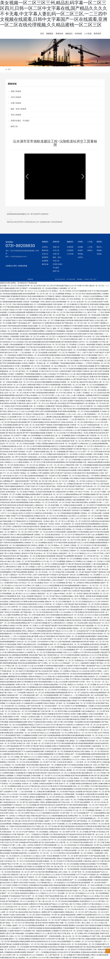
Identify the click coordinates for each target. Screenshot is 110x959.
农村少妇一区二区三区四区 (27, 641)
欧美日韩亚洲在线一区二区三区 (22, 754)
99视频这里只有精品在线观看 (23, 824)
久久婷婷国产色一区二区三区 (34, 652)
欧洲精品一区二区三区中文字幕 (42, 395)
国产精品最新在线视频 (74, 462)
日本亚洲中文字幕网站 (22, 658)
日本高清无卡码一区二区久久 (14, 861)
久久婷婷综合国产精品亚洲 (9, 599)
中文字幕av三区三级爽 (31, 585)
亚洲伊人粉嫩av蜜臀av (79, 714)
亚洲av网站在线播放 (67, 898)
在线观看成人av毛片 (76, 310)
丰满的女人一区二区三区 (89, 585)
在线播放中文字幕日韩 (60, 931)
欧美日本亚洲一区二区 (62, 443)
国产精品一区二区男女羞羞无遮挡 (71, 315)
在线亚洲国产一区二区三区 (57, 352)
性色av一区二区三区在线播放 (32, 583)
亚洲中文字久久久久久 (31, 540)
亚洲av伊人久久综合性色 (63, 430)
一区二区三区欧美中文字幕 (25, 393)
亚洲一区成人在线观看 (25, 596)
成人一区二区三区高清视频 (27, 711)
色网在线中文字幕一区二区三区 (87, 725)
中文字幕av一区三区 (96, 824)
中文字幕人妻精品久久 (68, 684)
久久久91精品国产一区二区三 (68, 663)
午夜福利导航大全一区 (101, 446)
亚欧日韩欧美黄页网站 (74, 312)
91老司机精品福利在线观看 (26, 738)
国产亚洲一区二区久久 (25, 291)
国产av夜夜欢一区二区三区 (58, 368)
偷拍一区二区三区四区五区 (43, 743)
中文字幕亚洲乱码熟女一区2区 (77, 433)
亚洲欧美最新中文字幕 (11, 716)
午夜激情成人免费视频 (84, 395)
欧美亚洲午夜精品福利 (75, 320)
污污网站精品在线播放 (62, 379)
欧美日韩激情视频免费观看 (83, 743)
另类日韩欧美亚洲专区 (32, 858)
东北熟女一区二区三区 (90, 558)
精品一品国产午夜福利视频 (66, 567)
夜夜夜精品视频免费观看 (47, 334)
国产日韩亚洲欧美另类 (37, 344)
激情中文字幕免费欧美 (8, 596)
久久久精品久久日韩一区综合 (41, 856)
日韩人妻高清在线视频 (21, 304)
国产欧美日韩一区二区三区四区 (94, 486)
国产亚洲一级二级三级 (39, 481)
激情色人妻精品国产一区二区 (63, 553)
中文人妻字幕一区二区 (64, 842)
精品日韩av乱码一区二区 (98, 623)
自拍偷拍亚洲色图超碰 (35, 476)
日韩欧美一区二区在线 (77, 550)
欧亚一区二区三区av (26, 382)
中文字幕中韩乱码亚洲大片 (100, 786)
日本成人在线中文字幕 (22, 818)
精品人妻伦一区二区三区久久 (56, 521)
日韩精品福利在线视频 (22, 409)
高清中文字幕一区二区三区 (55, 312)
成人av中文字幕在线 (99, 668)
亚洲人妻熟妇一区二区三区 (90, 751)
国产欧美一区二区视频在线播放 (20, 430)
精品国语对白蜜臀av (27, 893)
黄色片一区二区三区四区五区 (40, 360)
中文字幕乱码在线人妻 (101, 328)
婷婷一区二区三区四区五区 (85, 703)
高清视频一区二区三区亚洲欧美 (48, 888)
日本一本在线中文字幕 (52, 476)
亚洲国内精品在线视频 (54, 652)
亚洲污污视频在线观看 (66, 457)
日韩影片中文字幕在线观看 (52, 848)
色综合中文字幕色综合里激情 (81, 949)
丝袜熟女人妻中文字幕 (12, 398)
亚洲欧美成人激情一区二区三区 (80, 339)
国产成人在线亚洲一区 (45, 489)
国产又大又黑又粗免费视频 (82, 818)
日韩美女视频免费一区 (85, 470)
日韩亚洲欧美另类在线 (8, 291)
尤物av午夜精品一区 (22, 500)
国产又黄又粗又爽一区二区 (37, 706)
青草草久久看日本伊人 (93, 441)
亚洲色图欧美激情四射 (94, 478)
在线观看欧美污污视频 (13, 558)
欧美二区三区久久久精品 (36, 609)
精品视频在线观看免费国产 (31, 494)
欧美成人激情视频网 (30, 334)
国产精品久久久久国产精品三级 (60, 904)
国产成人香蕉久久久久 (47, 874)
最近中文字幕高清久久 (67, 725)
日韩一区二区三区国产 (91, 323)
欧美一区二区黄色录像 (92, 315)
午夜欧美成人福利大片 (25, 403)
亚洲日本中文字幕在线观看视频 (24, 328)
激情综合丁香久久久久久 (64, 767)
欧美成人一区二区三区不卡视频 (73, 687)
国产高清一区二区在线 (11, 379)
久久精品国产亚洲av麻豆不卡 (16, 749)
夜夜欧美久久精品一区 (83, 920)
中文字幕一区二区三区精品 (97, 379)
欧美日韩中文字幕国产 (11, 882)
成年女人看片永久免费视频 (42, 299)
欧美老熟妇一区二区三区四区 (89, 604)
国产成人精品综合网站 (31, 802)
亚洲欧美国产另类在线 (54, 406)
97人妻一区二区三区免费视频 (53, 294)
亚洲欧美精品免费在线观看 (33, 936)
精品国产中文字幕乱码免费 (57, 542)
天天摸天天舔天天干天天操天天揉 (36, 486)
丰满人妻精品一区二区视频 (74, 741)
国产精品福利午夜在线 (40, 339)
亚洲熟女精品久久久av (8, 459)
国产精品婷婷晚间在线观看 (32, 869)
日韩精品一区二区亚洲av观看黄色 (12, 331)
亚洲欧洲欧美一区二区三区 (71, 601)
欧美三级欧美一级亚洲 (83, 596)
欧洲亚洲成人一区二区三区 (29, 944)
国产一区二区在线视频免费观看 (87, 649)
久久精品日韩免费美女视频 (71, 569)
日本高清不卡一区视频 (52, 617)
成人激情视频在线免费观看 (19, 655)
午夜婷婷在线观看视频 (58, 837)
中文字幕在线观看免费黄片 (49, 398)
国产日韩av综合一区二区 (67, 802)
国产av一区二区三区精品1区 (78, 692)
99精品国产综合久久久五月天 (13, 529)
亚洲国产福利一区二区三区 (29, 336)
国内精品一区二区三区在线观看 (36, 352)
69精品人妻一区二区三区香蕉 (73, 730)
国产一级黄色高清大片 (36, 323)
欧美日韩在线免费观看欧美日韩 (94, 577)
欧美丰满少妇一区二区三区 (20, 837)
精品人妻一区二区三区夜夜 (80, 467)
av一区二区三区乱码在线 (67, 845)
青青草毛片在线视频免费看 (85, 898)
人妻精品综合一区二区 (42, 505)
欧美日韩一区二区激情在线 (87, 909)
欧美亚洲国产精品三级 (37, 655)
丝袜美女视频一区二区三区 (37, 326)
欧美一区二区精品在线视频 (13, 848)
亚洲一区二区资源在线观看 (95, 816)
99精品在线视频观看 (57, 500)
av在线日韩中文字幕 (88, 459)
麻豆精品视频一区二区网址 (46, 599)
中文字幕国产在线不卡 (54, 730)
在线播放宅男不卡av (79, 336)
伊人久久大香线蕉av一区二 (39, 955)
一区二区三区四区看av (57, 853)
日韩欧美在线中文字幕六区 (61, 708)
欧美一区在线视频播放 (41, 644)
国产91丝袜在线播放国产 (75, 403)
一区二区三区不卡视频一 (98, 492)
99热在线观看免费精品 (19, 623)
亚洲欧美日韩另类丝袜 (73, 620)
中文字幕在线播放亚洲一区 (12, 540)
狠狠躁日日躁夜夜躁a (32, 939)
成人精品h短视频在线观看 (82, 374)
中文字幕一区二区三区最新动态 (68, 508)
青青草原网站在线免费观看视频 (72, 735)
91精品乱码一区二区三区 (42, 596)
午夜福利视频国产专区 (68, 821)
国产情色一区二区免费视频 (28, 371)
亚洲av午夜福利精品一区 (45, 915)
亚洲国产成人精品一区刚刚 (89, 719)
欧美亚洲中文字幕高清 (64, 334)
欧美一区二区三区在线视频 (15, 401)
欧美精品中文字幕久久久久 (25, 548)
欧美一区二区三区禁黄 (88, 762)
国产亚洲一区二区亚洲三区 (96, 840)
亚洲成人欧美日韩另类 (34, 318)
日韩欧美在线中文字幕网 (64, 492)
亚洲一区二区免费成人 (70, 344)
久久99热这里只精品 (22, 816)
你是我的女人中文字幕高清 (66, 882)
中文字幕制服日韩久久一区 (46, 882)
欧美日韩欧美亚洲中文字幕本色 (70, 625)
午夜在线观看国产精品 (93, 310)
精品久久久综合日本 (55, 326)
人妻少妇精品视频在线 (100, 564)
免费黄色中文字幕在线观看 (72, 326)
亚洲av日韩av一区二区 (20, 360)
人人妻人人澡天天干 (75, 518)
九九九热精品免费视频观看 (98, 443)
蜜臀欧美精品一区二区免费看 (89, 575)
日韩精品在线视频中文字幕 (60, 564)
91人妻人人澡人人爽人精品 (52, 497)
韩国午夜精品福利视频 (57, 885)
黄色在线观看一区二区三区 (96, 550)
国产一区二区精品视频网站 (96, 813)
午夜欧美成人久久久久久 (35, 358)
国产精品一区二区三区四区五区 (79, 521)
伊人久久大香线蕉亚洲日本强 (42, 430)
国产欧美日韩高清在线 (8, 505)
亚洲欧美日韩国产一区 (29, 674)
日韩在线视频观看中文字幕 (32, 320)
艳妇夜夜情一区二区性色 (83, 556)
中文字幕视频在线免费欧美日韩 (25, 888)
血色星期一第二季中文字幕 (13, 457)
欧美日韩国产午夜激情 (44, 425)
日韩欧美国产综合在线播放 (15, 347)
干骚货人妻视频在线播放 (45, 443)
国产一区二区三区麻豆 (36, 896)
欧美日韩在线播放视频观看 (29, 376)
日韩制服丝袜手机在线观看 (28, 842)
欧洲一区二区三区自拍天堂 (75, 907)
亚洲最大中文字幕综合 (81, 360)
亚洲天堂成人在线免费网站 (65, 797)
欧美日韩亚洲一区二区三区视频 (87, 690)
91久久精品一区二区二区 (14, 936)
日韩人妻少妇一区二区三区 (58, 481)
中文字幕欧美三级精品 (52, 296)
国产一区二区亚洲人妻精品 (78, 593)
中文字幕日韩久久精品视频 (79, 679)
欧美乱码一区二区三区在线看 (91, 516)
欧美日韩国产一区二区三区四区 (59, 706)
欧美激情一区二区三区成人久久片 (97, 735)
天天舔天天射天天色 (50, 318)
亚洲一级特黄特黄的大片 (16, 414)
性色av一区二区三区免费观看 (54, 583)
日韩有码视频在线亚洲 (61, 425)
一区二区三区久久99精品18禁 (63, 465)
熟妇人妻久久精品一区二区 (17, 561)
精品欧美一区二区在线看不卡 (98, 676)
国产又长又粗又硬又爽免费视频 (42, 537)
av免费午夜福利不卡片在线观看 (19, 931)
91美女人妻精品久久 (29, 631)
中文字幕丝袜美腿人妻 (29, 923)
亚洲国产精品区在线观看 (30, 398)
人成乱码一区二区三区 (29, 558)
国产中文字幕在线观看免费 (72, 609)
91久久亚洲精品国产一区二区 (95, 730)
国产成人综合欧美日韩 (44, 671)
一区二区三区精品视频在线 (46, 909)
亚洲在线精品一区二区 (14, 492)
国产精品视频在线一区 (14, 901)
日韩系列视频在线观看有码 (13, 486)
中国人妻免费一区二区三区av (77, 347)
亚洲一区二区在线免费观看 (69, 869)
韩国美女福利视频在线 (8, 682)
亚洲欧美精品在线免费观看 (45, 556)
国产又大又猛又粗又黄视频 (37, 623)
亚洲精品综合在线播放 (87, 864)
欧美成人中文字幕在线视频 (29, 781)
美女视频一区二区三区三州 (25, 427)
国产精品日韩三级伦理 (14, 433)
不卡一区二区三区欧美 (11, 473)
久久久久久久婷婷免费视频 (18, 564)
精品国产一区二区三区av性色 (68, 580)
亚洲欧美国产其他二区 (13, 583)
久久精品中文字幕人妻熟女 (20, 727)
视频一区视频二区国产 (90, 569)
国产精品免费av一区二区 (26, 556)
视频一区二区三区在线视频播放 (93, 385)
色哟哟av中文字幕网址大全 (75, 561)
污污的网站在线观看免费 (16, 312)
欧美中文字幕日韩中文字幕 (50, 939)
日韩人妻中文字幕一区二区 (48, 315)
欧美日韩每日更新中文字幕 (83, 334)
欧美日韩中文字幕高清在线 (33, 647)
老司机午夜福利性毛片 (52, 422)
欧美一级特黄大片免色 (23, 660)
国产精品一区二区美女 (52, 358)
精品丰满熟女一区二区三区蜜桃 (18, 550)
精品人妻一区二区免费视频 (48, 363)
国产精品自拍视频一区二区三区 (88, 591)
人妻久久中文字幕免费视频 (55, 414)
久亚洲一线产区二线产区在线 (61, 409)
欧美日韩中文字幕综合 (62, 714)
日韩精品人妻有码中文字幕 (23, 553)
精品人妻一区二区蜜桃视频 (55, 451)
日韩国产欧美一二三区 (82, 489)
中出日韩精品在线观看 (75, 765)
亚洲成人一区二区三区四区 (61, 291)
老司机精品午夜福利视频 (83, 767)
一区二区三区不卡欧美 (96, 805)
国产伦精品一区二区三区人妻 (80, 890)
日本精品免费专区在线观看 (50, 591)
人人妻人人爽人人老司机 (24, 845)
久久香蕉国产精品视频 (22, 775)
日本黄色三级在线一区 (34, 577)
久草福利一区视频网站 (15, 374)
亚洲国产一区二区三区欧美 (9, 893)
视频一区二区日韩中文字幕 (46, 716)
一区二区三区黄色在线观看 (25, 443)
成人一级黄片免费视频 (93, 877)
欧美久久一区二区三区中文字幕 (85, 733)
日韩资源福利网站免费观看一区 (47, 393)
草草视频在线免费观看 (28, 470)
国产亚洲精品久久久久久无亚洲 (91, 497)
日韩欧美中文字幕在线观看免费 (11, 350)
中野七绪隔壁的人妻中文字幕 (48, 473)
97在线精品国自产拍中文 (18, 896)
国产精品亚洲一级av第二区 (68, 575)
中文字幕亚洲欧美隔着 (11, 307)
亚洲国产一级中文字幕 (48, 781)
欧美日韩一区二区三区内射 (61, 502)
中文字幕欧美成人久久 (64, 374)
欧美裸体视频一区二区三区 (66, 302)
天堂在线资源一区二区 (48, 366)
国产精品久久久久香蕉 (61, 679)
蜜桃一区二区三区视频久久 (62, 328)
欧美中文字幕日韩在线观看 (99, 532)
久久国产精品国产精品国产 (48, 625)
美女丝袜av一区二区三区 (43, 553)
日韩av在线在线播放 (35, 607)
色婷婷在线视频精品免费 (78, 368)
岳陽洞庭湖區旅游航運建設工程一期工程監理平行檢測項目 (27, 214)
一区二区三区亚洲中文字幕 (85, 797)
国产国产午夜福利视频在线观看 (34, 433)
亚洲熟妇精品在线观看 (80, 824)
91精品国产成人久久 (43, 708)
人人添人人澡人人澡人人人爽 (64, 395)
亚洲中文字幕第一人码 (98, 671)
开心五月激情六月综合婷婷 (29, 829)
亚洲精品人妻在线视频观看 (75, 500)
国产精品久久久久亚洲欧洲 (46, 733)
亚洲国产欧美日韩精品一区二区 (28, 355)
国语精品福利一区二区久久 (34, 441)
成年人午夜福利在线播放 (24, 387)
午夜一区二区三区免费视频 (53, 647)
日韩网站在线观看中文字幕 (68, 449)
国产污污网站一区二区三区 (47, 663)
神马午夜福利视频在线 (90, 473)
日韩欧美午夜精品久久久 (44, 548)
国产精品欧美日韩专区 (8, 556)
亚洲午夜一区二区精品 (94, 406)
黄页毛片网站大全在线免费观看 (69, 711)
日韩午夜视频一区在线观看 (73, 722)
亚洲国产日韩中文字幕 (82, 781)
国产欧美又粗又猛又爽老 (40, 500)
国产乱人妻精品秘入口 (56, 794)
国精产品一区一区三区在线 (58, 339)
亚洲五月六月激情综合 (34, 513)
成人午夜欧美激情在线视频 (73, 647)
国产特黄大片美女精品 (43, 824)
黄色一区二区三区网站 (65, 733)
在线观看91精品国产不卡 (16, 751)
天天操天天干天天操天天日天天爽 (27, 508)
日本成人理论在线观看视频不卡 (62, 941)
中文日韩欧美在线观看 (71, 655)
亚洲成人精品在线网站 (91, 326)
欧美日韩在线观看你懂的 (43, 682)
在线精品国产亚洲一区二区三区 (72, 441)
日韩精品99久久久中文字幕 (65, 376)
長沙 (91, 279)
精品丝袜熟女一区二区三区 (60, 534)
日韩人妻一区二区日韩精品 (58, 550)
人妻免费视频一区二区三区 (29, 366)
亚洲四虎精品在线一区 (37, 521)
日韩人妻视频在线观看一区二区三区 (28, 510)
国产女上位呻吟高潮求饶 (47, 567)
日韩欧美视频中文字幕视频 (58, 957)
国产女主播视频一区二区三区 (81, 446)
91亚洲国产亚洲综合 (7, 810)
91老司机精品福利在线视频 (17, 326)
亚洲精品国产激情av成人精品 (16, 741)
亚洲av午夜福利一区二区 (95, 417)
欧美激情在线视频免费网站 (52, 928)
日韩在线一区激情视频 (31, 302)
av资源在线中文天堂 (87, 427)
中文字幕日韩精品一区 (22, 454)
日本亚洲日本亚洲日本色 (83, 789)
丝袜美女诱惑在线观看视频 (70, 355)
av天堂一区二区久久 (24, 446)
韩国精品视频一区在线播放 (51, 529)
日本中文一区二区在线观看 (88, 342)
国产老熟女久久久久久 (74, 451)
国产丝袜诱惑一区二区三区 (99, 593)
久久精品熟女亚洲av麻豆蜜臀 (27, 636)
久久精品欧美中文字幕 (63, 336)
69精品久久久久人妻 (100, 628)
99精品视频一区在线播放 (24, 933)
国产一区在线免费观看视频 (80, 754)
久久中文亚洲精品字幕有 (32, 449)
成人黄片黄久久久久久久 (21, 593)
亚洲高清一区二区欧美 (72, 524)
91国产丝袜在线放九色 (49, 350)
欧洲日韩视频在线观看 (52, 342)
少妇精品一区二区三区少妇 (63, 489)
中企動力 (86, 279)
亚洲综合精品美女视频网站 (20, 537)
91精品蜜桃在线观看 (44, 631)
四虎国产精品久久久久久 (86, 738)
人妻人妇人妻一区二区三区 (28, 874)
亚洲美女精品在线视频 (86, 366)
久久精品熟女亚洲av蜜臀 (12, 687)
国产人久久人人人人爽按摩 (41, 417)
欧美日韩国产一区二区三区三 (53, 639)
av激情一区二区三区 (47, 336)
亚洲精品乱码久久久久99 (91, 601)
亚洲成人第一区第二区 (25, 743)
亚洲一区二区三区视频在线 (59, 644)
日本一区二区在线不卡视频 (26, 714)
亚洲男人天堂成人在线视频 (82, 454)
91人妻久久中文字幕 (19, 476)
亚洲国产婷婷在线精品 (67, 438)
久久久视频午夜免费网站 (11, 615)
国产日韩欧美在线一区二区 (47, 419)
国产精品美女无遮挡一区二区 (68, 350)
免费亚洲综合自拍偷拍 (53, 323)
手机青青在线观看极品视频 (12, 294)
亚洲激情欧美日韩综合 (19, 296)
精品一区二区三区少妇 (19, 617)
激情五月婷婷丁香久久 (44, 328)
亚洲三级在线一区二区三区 (12, 385)
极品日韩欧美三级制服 (37, 526)
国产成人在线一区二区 (27, 425)
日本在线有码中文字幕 (62, 537)
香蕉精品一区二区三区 (73, 294)
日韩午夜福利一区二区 (61, 304)
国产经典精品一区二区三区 (64, 660)
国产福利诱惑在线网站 (69, 342)
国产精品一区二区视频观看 (88, 358)
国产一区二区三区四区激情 (92, 451)
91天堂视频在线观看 (72, 947)
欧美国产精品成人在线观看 (72, 791)
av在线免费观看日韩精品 (24, 725)
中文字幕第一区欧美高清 (70, 607)
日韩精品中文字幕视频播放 (56, 331)
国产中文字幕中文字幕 (87, 484)
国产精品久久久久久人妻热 (12, 390)
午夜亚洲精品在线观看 (20, 904)
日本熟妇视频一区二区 (73, 572)
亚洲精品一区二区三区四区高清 (94, 393)
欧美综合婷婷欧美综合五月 (40, 588)
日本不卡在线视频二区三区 (100, 360)
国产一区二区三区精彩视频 (70, 459)
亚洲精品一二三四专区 (84, 363)
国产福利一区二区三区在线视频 (74, 813)
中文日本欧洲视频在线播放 (40, 409)
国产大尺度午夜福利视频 (28, 379)
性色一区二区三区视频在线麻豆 (54, 320)
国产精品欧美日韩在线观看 (17, 422)
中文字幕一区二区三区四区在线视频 (25, 864)
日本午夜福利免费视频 (17, 318)
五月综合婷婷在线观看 (52, 607)
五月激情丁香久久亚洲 (68, 591)
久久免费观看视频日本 (101, 767)
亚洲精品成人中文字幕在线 (84, 660)
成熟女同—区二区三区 (53, 601)
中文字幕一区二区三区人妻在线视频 (93, 390)
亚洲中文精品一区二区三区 (13, 813)
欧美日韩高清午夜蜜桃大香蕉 (48, 923)
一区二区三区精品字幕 (56, 572)
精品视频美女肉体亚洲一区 (90, 508)
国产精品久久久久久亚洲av (89, 449)
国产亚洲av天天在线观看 (28, 419)
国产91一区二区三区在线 (52, 719)
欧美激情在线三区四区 (68, 398)
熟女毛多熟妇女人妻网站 (38, 912)
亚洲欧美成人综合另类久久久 (69, 516)
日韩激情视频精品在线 (59, 816)
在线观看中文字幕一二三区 (98, 502)
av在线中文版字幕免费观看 (97, 368)
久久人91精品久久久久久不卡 (46, 893)
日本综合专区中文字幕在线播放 (32, 821)
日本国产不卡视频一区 (22, 435)
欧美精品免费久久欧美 (100, 708)
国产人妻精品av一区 (13, 575)
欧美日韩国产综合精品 (27, 882)
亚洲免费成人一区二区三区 (96, 414)
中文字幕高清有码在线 (57, 834)
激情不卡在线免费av (78, 435)
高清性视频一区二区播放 (59, 505)
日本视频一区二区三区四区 (9, 781)
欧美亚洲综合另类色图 (8, 403)
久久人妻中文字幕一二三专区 (93, 312)
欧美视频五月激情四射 (87, 350)
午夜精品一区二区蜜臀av (28, 473)
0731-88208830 (20, 245)
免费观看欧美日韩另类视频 (35, 312)
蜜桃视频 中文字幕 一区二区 (63, 856)
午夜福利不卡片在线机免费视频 (24, 467)
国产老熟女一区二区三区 (95, 641)
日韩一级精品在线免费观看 (92, 462)
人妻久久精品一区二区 (68, 799)
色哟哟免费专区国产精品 (19, 478)
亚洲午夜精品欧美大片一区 (62, 454)
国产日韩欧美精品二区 (32, 457)
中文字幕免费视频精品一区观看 (32, 524)
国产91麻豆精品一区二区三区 (72, 323)
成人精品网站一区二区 (23, 957)
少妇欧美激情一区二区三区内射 (25, 733)
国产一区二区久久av (41, 403)
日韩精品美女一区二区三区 (67, 366)
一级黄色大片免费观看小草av (68, 427)
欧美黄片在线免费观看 (45, 668)
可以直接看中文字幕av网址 (60, 658)
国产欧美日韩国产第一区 (63, 674)
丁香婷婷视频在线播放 (67, 363)
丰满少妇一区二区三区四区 (19, 880)
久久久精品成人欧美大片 (16, 513)
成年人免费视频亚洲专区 (66, 307)
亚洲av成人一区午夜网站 (90, 476)
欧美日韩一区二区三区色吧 (86, 302)
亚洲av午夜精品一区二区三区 (48, 757)
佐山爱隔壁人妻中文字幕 (45, 467)
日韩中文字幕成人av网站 (99, 778)
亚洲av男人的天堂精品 (58, 403)
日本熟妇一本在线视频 (56, 741)
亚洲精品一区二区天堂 (77, 481)
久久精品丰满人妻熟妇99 (24, 810)
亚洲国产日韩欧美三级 (84, 371)
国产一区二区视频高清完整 (68, 484)
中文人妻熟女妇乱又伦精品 (45, 767)
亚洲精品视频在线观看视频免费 (28, 459)
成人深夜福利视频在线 (15, 441)
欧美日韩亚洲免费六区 (28, 307)
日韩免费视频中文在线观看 (40, 435)
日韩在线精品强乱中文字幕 (9, 366)
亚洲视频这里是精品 (11, 708)
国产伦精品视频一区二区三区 (92, 625)
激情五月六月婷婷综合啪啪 (60, 446)
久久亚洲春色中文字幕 (90, 529)
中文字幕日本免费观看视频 (51, 385)
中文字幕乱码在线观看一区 (81, 668)
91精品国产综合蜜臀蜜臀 (65, 556)
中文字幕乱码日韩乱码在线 (99, 679)
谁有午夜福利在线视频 (56, 620)
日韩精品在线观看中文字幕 (48, 783)
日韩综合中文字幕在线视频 (40, 700)
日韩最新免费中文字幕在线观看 (77, 532)
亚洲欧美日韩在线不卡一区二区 (45, 387)
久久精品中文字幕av (45, 379)
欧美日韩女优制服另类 (48, 829)
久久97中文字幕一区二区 (10, 789)
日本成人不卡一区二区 (101, 588)
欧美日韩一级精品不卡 (73, 727)
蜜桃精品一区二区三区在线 (37, 572)
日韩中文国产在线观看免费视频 (46, 411)
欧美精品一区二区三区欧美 (56, 347)
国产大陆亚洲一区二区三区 (96, 435)
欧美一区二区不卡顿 (96, 842)
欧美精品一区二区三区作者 (83, 299)
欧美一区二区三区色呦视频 (79, 644)
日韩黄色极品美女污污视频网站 (30, 799)
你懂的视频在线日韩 (22, 545)
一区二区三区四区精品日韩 (51, 759)
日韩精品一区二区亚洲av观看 (91, 513)
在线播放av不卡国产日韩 (90, 936)
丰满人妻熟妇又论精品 (77, 478)
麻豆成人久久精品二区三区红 (62, 299)
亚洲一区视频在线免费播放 (91, 770)
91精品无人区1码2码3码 (17, 604)
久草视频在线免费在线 (8, 446)
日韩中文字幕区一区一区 (36, 532)
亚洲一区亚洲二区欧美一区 (53, 524)
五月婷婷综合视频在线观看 (53, 666)
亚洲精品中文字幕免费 (40, 834)
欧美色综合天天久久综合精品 (13, 342)
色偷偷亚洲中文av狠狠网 (21, 700)
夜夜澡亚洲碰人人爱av (87, 548)
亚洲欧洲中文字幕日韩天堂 (79, 304)
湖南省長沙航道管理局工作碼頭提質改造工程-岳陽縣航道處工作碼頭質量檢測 (34, 222)
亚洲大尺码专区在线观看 (19, 406)
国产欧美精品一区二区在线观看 (88, 821)
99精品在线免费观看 (84, 567)
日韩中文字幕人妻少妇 (39, 778)
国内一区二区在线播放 (67, 703)
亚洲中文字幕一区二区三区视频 (27, 684)
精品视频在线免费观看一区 (38, 925)
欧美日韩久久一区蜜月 (73, 749)
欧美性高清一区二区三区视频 (41, 454)
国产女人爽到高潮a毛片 (8, 567)
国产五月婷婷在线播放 (36, 422)
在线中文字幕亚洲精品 (28, 599)
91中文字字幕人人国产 (101, 553)
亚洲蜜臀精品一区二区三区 (45, 797)
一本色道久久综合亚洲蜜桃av (92, 296)
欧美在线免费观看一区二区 (32, 294)
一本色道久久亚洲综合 (27, 716)
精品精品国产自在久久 (71, 497)
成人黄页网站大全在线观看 (57, 518)
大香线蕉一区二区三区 (78, 425)
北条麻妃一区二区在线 (42, 534)
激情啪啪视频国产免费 (27, 708)
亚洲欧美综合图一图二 (86, 695)
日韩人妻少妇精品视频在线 (34, 342)
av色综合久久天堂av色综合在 (97, 481)
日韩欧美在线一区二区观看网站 (26, 315)
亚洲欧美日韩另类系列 (86, 612)
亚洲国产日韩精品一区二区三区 (92, 698)
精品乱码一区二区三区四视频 (25, 805)
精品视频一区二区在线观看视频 (77, 331)
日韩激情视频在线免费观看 (69, 513)
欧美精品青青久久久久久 (35, 604)
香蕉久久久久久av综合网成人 (57, 526)
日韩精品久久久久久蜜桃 (13, 462)
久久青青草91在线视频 (69, 358)
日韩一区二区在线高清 (48, 540)
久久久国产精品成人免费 (84, 376)
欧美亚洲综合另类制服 (56, 947)
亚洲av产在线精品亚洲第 (35, 414)
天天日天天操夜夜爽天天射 (81, 291)
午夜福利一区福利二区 (32, 350)
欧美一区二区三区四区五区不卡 (96, 687)
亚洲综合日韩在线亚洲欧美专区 (11, 770)
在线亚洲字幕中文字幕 (76, 682)
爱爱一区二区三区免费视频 (13, 497)
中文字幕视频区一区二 (60, 310)
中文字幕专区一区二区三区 (32, 390)
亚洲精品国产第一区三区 (54, 751)
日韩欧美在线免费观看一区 (91, 620)
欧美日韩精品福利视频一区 (12, 334)
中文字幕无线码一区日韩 (75, 837)
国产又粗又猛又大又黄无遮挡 (70, 473)
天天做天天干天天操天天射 (47, 738)
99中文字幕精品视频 (91, 933)
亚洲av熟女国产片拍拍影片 (48, 575)
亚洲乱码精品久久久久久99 (93, 422)
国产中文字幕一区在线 (54, 762)
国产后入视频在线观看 (11, 719)
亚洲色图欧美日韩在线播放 (38, 885)
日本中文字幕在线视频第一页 (78, 917)
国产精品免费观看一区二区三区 (88, 802)
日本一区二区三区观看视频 (90, 850)
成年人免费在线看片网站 (31, 385)
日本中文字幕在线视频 (89, 355)
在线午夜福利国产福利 (54, 609)
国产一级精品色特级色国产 (20, 481)
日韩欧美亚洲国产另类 (67, 371)
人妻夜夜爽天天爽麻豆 (88, 663)
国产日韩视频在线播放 (87, 494)
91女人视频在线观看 (47, 376)
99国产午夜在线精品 (19, 323)
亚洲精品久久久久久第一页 (87, 893)
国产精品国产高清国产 (74, 486)
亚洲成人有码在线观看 (49, 457)
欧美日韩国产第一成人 (91, 834)
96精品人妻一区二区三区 (33, 497)
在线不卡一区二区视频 (17, 730)
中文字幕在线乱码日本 (36, 749)
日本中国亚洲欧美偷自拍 (70, 719)
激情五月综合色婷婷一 (92, 647)
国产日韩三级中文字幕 (58, 933)
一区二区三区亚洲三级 (62, 668)
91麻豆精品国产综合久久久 (40, 816)
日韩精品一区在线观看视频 (71, 698)
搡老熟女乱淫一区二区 (71, 615)
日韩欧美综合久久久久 (60, 633)
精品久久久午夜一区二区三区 (62, 360)
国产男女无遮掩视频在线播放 (10, 363)
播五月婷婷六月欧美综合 (66, 829)
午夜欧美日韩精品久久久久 (37, 676)
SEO (95, 279)
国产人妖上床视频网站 (96, 534)
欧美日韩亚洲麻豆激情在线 (36, 765)
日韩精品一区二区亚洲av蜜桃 (15, 765)
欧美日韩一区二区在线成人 (17, 706)
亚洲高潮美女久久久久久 (35, 698)
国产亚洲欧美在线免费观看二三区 (81, 957)
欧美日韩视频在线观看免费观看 (96, 542)
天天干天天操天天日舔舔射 (15, 639)
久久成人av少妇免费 (26, 411)
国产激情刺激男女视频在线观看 (22, 917)
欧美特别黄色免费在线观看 (50, 355)
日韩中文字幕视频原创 (29, 687)
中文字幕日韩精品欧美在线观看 (65, 470)
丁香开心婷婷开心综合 (48, 302)
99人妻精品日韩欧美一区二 (50, 459)
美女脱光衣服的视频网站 (43, 382)
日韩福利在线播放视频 (88, 869)
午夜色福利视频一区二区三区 (39, 564)
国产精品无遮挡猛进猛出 (66, 826)
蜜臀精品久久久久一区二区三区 (74, 406)
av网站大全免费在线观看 (99, 955)
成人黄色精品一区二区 (93, 403)
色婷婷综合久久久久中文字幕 (90, 655)
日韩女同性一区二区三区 (16, 762)
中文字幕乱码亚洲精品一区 (21, 633)
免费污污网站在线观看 (39, 518)
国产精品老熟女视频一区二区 (68, 318)
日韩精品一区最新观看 (11, 336)
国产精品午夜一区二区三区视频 (61, 955)
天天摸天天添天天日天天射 (98, 347)
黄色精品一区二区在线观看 (38, 478)
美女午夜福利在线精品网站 (92, 294)
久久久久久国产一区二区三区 (98, 807)
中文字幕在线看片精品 (84, 438)
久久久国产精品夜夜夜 (62, 641)
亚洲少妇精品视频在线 (36, 296)
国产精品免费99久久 (65, 387)
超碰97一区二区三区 (52, 821)
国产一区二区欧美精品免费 (25, 695)
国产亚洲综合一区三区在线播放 (36, 832)
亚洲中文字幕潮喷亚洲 (97, 505)
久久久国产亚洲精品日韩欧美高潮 (85, 430)
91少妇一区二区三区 (53, 344)
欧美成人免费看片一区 (30, 363)
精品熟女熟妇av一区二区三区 (24, 465)
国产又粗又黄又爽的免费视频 (81, 588)
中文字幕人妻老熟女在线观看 (92, 639)
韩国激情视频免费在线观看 (12, 302)
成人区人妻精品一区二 (36, 617)
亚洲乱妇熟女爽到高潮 (60, 417)
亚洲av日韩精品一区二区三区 (86, 307)
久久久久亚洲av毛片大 (42, 291)
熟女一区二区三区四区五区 (51, 510)
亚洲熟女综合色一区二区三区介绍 (46, 516)
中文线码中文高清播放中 (33, 848)
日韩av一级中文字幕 (87, 759)
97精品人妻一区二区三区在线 (16, 666)
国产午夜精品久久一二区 (68, 695)
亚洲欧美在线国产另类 (74, 885)
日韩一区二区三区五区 (93, 500)
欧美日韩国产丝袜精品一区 (18, 451)
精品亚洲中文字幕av (22, 395)
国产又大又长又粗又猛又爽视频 (59, 775)
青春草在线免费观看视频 (19, 502)
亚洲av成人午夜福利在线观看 (58, 676)
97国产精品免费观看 (19, 572)
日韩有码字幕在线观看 (81, 842)
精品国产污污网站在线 (79, 443)
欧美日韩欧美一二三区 (66, 419)
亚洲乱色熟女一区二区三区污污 (40, 310)
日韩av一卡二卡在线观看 (16, 692)
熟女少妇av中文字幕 (44, 786)
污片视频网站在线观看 (29, 735)
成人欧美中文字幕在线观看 (55, 532)
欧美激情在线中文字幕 (50, 612)
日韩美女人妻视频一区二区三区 (42, 545)
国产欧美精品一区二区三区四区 (11, 449)
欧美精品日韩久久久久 (45, 674)
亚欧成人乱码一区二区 (69, 944)
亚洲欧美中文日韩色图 (68, 888)
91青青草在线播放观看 (23, 620)
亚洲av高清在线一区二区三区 (71, 422)
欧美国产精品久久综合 (14, 320)
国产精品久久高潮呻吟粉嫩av (63, 596)
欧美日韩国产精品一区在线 (15, 698)
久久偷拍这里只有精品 (19, 609)
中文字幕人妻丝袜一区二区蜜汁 (70, 393)
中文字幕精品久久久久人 (84, 553)
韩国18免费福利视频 (10, 663)
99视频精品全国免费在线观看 (15, 952)
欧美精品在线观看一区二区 (63, 382)
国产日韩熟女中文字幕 (83, 457)
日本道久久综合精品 (48, 374)
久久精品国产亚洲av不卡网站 (75, 666)
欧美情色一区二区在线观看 (19, 947)
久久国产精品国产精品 (79, 379)
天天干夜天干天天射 (81, 492)
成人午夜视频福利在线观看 (42, 649)
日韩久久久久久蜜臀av (71, 652)
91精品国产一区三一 (75, 352)
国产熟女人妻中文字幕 (100, 457)
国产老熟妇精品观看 (48, 858)
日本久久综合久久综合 (97, 931)
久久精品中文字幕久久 (8, 534)
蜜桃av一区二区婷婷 (61, 545)
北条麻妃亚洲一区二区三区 (52, 494)
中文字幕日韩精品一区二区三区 (25, 909)
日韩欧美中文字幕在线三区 (46, 307)
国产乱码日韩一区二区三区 (29, 789)
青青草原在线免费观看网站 (55, 462)
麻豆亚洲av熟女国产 (40, 773)
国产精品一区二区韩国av (75, 583)
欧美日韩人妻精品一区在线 (26, 489)
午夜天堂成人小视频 (47, 789)
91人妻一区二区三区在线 (94, 837)
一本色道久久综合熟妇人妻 (35, 730)
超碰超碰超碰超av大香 (8, 738)
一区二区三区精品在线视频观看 (88, 411)
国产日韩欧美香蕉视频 (81, 955)
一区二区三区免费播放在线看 (10, 786)
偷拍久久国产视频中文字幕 (9, 679)
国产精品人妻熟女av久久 (9, 411)
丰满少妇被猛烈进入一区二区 (91, 711)
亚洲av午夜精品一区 (30, 492)
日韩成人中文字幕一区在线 (18, 310)
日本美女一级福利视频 (87, 344)
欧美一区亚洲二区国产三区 (20, 588)
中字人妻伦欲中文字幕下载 (28, 484)
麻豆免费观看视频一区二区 (52, 791)
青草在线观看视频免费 (81, 409)
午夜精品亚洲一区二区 (85, 398)
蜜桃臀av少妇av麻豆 (76, 925)
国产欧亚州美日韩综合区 (46, 805)
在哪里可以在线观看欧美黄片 (87, 915)
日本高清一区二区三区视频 (86, 684)
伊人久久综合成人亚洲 (11, 470)
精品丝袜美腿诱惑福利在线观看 (80, 526)
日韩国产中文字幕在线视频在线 (22, 516)
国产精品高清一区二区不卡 (85, 419)
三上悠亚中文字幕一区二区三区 (39, 907)
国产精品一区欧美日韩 (57, 486)
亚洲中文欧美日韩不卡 (82, 856)
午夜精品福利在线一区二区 (71, 296)
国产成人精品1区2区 (80, 382)
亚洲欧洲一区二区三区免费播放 (36, 368)
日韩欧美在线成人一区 (50, 438)
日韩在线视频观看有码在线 (67, 738)
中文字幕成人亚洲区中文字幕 (83, 904)
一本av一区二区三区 (92, 682)
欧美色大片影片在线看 (15, 877)
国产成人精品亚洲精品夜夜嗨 (46, 427)
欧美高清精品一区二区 (51, 513)
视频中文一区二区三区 (19, 532)
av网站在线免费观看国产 (98, 692)
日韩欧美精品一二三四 (68, 757)
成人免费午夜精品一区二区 (21, 299)
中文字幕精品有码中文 (20, 521)
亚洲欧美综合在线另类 (97, 433)
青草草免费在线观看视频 (67, 411)
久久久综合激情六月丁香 (68, 612)
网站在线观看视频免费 (25, 534)
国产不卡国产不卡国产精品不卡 (94, 352)
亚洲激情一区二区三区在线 (55, 433)
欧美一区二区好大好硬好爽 (97, 336)
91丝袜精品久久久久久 (42, 917)
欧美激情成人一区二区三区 (93, 617)
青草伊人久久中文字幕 (40, 957)
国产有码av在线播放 (43, 746)
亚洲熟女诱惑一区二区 (76, 816)
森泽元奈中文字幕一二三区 (14, 352)
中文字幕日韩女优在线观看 (35, 347)
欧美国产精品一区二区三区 (71, 385)
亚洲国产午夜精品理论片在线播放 (80, 401)
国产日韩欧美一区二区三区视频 (35, 877)
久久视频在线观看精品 (70, 494)
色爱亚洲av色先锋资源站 (100, 521)
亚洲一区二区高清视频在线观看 (40, 304)
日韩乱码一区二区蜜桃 (71, 390)
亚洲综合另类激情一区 (64, 716)
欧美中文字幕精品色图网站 (35, 331)
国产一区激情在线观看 (37, 451)
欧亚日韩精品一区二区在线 (71, 529)
